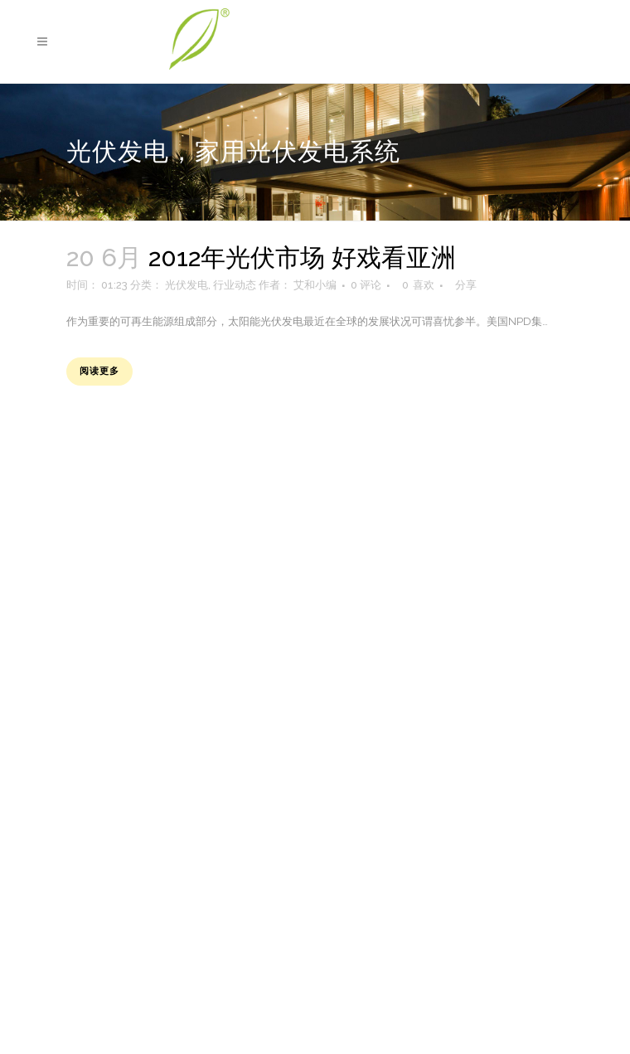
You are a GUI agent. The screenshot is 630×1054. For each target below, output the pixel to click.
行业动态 (234, 285)
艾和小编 (315, 285)
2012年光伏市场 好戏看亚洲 (302, 257)
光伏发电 (186, 285)
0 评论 (366, 285)
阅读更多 (99, 371)
